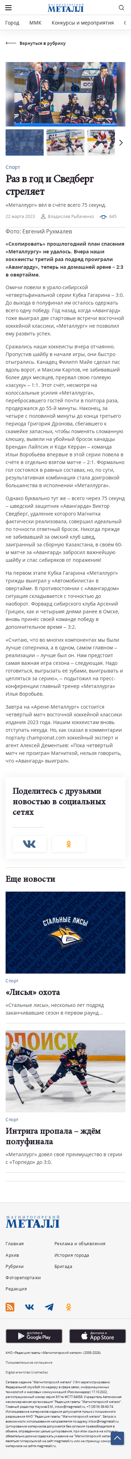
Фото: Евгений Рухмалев (39, 231)
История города (71, 1255)
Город (12, 22)
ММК (35, 22)
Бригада (63, 1266)
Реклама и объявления (80, 1244)
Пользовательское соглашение (29, 1362)
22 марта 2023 (20, 216)
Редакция (16, 1289)
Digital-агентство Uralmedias (27, 1372)
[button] (120, 142)
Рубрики (15, 1266)
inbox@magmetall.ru (70, 1406)
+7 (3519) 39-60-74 (100, 1406)
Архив (12, 1255)
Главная (15, 1244)
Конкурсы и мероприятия (83, 22)
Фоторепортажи (23, 1278)
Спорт (13, 167)
